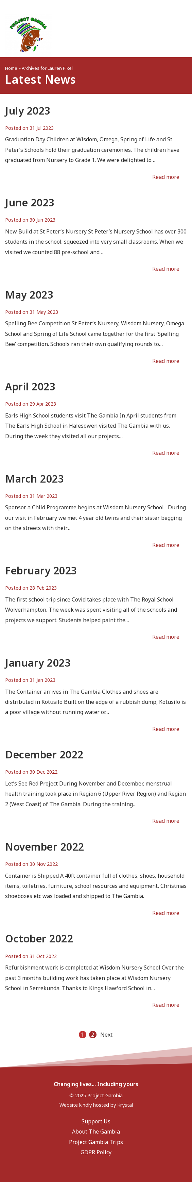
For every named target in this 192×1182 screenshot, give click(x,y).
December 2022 (44, 754)
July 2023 (28, 111)
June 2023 (30, 202)
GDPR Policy (96, 1152)
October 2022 (39, 938)
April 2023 (30, 386)
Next (106, 1034)
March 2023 (34, 479)
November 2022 (44, 847)
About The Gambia (96, 1131)
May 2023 (29, 295)
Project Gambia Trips (96, 1142)
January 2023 (38, 663)
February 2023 (41, 570)
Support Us (96, 1121)
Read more (165, 177)
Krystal (125, 1105)
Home (11, 68)
